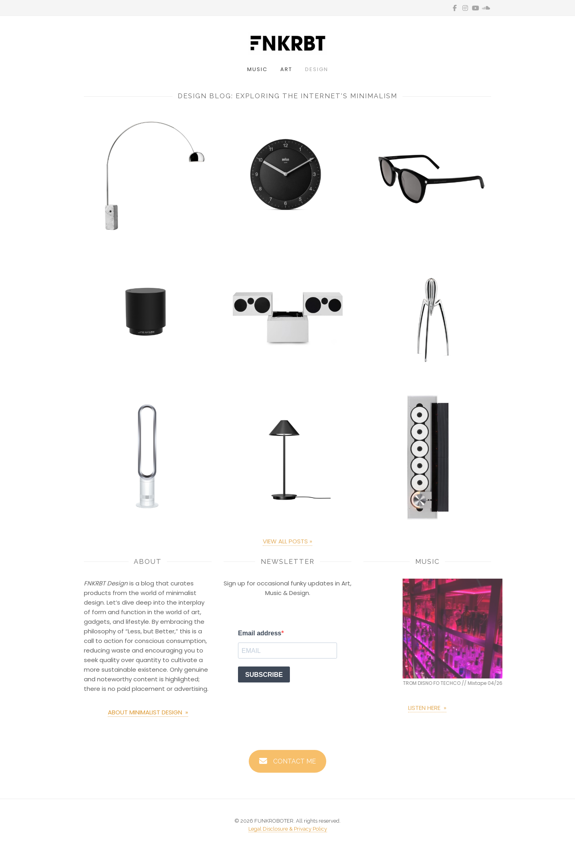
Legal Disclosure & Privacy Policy (287, 829)
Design (316, 69)
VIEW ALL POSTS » (287, 544)
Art (286, 69)
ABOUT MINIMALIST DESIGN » (148, 712)
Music (257, 69)
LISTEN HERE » (427, 710)
